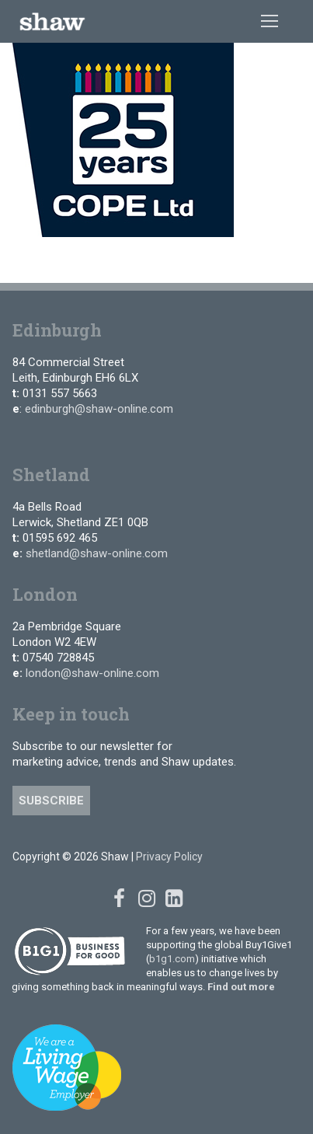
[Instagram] (146, 899)
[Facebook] (119, 899)
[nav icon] (269, 21)
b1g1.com (172, 959)
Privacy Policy (169, 856)
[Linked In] (174, 899)
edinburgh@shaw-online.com (99, 409)
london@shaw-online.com (92, 673)
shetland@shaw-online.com (97, 553)
